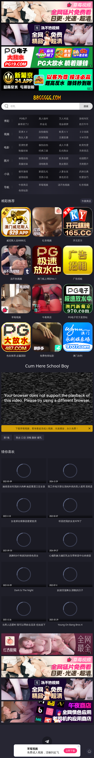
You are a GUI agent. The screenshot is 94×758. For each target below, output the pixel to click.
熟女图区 (63, 163)
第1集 (7, 437)
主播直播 (63, 137)
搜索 (86, 106)
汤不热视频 (64, 184)
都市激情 (23, 171)
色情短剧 (23, 190)
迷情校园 (23, 177)
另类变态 (84, 150)
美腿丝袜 (23, 163)
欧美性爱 (84, 145)
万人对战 (63, 118)
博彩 (6, 121)
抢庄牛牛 (84, 124)
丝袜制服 (43, 137)
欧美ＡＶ (63, 131)
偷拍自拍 (43, 145)
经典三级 (43, 150)
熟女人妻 (23, 137)
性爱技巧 (84, 177)
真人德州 (43, 118)
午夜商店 (23, 184)
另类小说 (43, 177)
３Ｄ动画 (84, 131)
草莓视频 (43, 184)
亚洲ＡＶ (23, 131)
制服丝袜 (23, 150)
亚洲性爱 (23, 145)
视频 (6, 134)
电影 (6, 147)
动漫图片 (84, 158)
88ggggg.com (47, 97)
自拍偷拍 (43, 131)
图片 (6, 160)
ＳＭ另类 (84, 137)
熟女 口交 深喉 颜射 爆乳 (29, 437)
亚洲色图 (43, 158)
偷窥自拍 (23, 158)
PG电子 (23, 118)
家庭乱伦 (43, 171)
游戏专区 (84, 118)
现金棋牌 (63, 124)
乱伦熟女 (63, 150)
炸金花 (43, 124)
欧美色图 (63, 158)
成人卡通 (63, 145)
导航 (6, 187)
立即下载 (70, 750)
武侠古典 (84, 171)
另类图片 (84, 163)
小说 (6, 174)
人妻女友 (63, 171)
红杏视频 (84, 184)
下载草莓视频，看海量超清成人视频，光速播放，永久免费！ (53, 428)
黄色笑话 (63, 177)
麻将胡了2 (23, 124)
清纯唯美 (43, 163)
